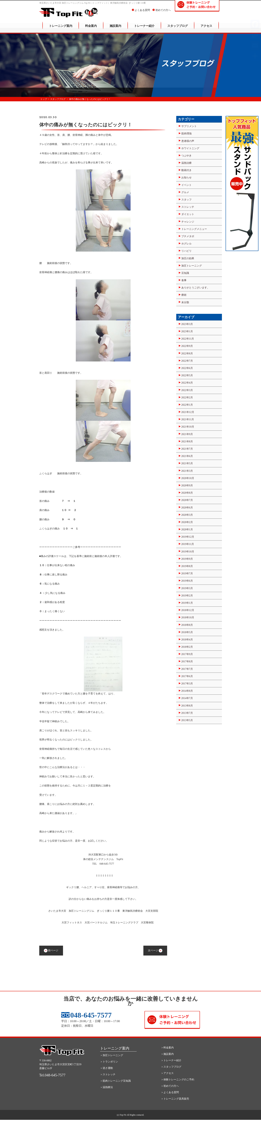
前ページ (51, 950)
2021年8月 (187, 441)
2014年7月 (187, 698)
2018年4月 (187, 639)
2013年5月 (187, 720)
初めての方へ (162, 12)
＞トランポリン (109, 1061)
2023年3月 (187, 324)
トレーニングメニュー (194, 229)
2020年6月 (187, 507)
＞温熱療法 (106, 1087)
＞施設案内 (167, 1054)
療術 (183, 295)
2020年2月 (187, 522)
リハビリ (186, 251)
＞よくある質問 (170, 1092)
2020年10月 (187, 478)
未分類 (185, 302)
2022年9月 (187, 346)
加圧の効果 (187, 258)
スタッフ (186, 199)
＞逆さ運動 (106, 1068)
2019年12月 (187, 536)
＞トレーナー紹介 (171, 1060)
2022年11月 (187, 338)
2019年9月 (187, 559)
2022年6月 (187, 368)
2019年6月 (187, 580)
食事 (183, 280)
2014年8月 (187, 691)
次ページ (155, 950)
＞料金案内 (167, 1047)
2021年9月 (187, 434)
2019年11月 (187, 544)
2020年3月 (187, 515)
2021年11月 (187, 419)
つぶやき (186, 155)
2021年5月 (187, 463)
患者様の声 (187, 141)
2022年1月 (187, 404)
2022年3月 (187, 390)
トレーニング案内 (60, 28)
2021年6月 (187, 456)
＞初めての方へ (170, 1086)
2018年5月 (187, 632)
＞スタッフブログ (171, 1066)
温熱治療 (186, 163)
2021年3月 (187, 471)
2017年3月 (187, 683)
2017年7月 (187, 669)
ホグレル (186, 243)
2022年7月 (187, 360)
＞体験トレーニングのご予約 (177, 1079)
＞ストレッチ (107, 1074)
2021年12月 (187, 412)
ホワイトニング (190, 148)
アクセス (206, 28)
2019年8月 (187, 566)
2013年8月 (187, 705)
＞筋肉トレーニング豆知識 (115, 1080)
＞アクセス (167, 1073)
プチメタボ (187, 236)
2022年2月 (187, 397)
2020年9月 (187, 485)
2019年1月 (187, 603)
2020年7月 (187, 500)
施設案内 (115, 28)
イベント (186, 185)
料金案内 (91, 28)
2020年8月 (187, 492)
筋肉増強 (186, 133)
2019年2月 (187, 595)
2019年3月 (187, 588)
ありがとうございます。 (195, 287)
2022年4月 (187, 382)
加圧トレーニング (191, 265)
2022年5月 (187, 375)
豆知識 (185, 273)
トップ (43, 99)
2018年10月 (187, 617)
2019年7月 (187, 573)
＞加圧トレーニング (111, 1055)
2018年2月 (187, 647)
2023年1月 (187, 331)
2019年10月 (187, 551)
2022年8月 (187, 353)
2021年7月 (187, 448)
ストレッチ (187, 207)
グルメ (185, 192)
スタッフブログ (177, 28)
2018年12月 (187, 610)
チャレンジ (187, 221)
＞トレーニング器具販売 (175, 1098)
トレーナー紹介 (144, 28)
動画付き (186, 170)
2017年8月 (187, 661)
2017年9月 (187, 654)
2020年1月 (187, 529)
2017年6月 (187, 676)
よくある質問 (141, 12)
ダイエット (187, 214)
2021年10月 (187, 426)
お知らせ (186, 177)
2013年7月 (187, 713)
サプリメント (189, 126)
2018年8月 (187, 625)
